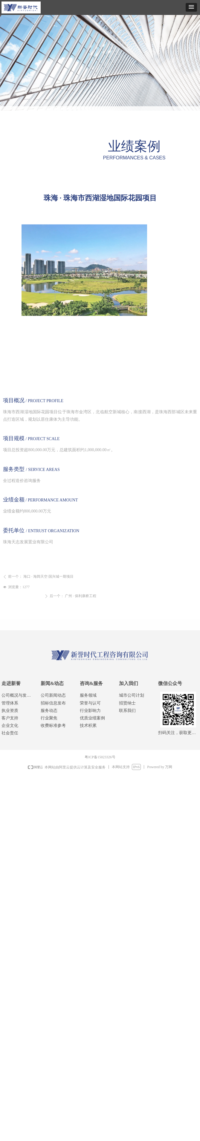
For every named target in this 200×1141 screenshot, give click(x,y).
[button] (191, 7)
